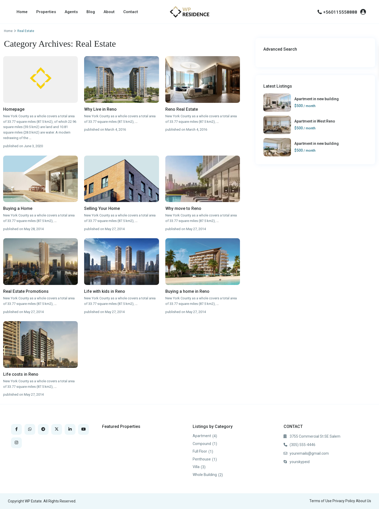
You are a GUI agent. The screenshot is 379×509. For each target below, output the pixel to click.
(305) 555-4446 (302, 445)
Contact (130, 11)
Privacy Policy (343, 501)
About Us (363, 501)
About (109, 11)
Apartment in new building (316, 99)
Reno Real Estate (181, 109)
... (30, 138)
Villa (196, 467)
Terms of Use (320, 501)
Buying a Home (17, 208)
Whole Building (205, 475)
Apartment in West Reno (314, 121)
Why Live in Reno (100, 109)
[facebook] (16, 429)
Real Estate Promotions (26, 291)
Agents (71, 11)
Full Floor (200, 451)
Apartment (202, 436)
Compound (202, 444)
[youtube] (83, 429)
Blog (90, 11)
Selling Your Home (102, 208)
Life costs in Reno (20, 374)
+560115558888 (340, 12)
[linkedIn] (70, 429)
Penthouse (202, 459)
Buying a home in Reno (187, 291)
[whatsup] (29, 429)
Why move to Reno (183, 208)
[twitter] (56, 429)
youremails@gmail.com (309, 453)
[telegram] (43, 429)
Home (22, 11)
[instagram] (16, 442)
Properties (46, 11)
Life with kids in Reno (104, 291)
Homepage (13, 109)
